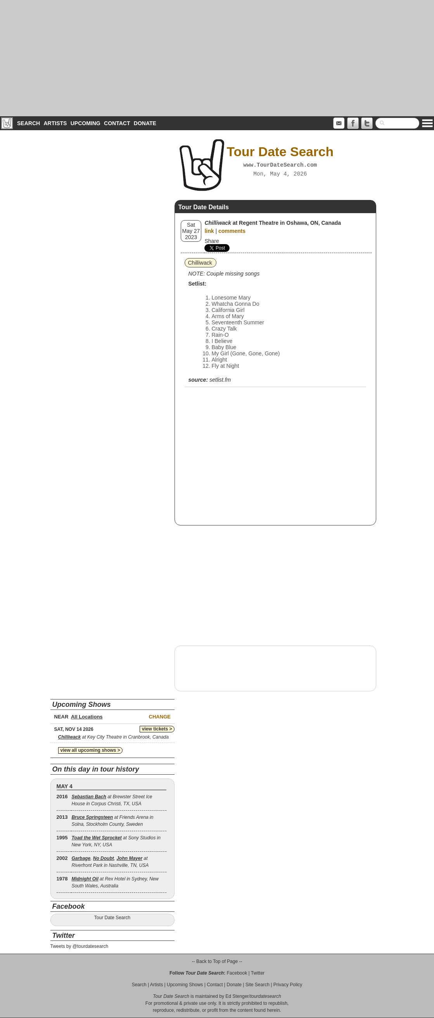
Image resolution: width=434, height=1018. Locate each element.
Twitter (258, 973)
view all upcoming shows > (90, 750)
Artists (55, 123)
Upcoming (85, 123)
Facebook (237, 973)
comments (232, 231)
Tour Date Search (112, 917)
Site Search (258, 984)
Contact (117, 123)
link (209, 231)
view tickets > (157, 729)
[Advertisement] (217, 58)
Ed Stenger (237, 996)
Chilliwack (200, 263)
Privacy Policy (288, 984)
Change (160, 717)
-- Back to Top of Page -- (217, 961)
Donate (145, 123)
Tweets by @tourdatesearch (79, 946)
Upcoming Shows (185, 984)
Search (28, 123)
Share (211, 241)
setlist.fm (220, 380)
